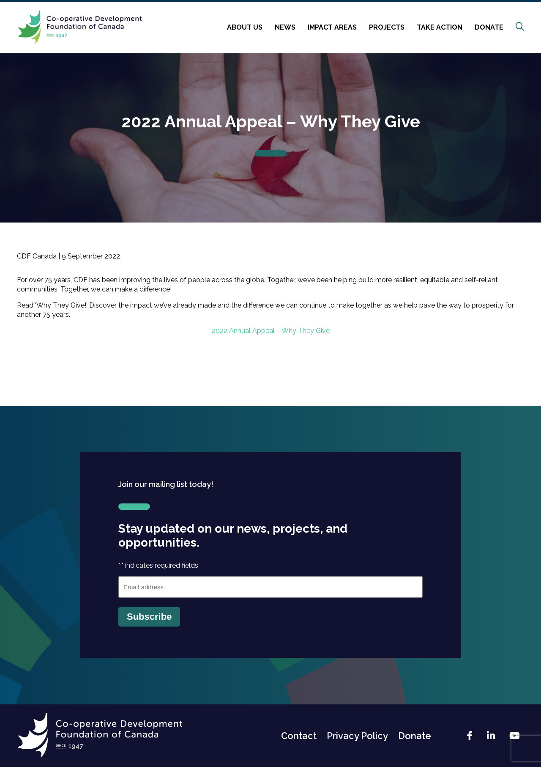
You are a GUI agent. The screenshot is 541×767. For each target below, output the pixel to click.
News (285, 27)
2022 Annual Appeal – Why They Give (271, 331)
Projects (386, 27)
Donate (489, 27)
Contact (299, 735)
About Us (244, 27)
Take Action (439, 27)
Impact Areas (332, 27)
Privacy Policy (357, 735)
